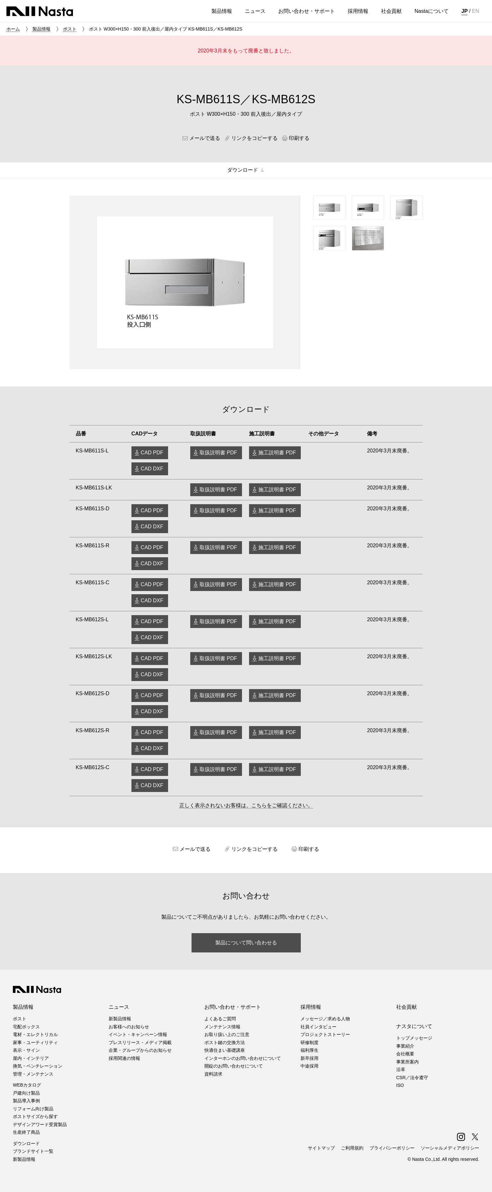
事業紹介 (405, 1046)
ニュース (119, 1007)
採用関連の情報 (124, 1058)
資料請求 (213, 1074)
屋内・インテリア (31, 1058)
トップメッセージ (414, 1038)
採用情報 (310, 1007)
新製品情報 (24, 1159)
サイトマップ (321, 1148)
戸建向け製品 (26, 1093)
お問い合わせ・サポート (232, 1007)
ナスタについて (414, 1026)
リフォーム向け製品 (33, 1108)
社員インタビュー (318, 1026)
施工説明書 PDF (277, 452)
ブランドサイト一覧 (33, 1151)
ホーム (13, 29)
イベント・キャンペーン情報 (138, 1034)
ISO (400, 1085)
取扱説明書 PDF (218, 452)
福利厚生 (309, 1050)
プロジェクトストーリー (325, 1034)
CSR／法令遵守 (412, 1077)
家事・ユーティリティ (35, 1042)
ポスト (69, 29)
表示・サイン (26, 1050)
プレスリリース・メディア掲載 (140, 1042)
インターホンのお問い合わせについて (242, 1058)
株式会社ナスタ (39, 11)
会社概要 (405, 1053)
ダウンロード (26, 1143)
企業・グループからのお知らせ (140, 1050)
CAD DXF (152, 468)
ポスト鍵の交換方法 (224, 1042)
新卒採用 (309, 1058)
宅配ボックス (26, 1026)
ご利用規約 (352, 1148)
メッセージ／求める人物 (325, 1018)
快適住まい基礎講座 (224, 1050)
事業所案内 (407, 1061)
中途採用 (309, 1066)
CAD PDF (152, 452)
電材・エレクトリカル (35, 1034)
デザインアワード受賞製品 (40, 1124)
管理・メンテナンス (33, 1074)
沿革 (400, 1069)
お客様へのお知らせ (129, 1026)
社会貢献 (406, 1007)
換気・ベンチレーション (37, 1066)
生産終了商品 (26, 1132)
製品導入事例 (26, 1100)
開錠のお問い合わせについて (233, 1066)
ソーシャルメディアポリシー (450, 1148)
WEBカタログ (27, 1084)
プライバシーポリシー (392, 1148)
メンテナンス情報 (222, 1026)
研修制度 (309, 1042)
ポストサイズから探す (35, 1116)
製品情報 (41, 29)
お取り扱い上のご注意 (226, 1034)
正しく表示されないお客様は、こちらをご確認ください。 (246, 805)
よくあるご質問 (220, 1018)
